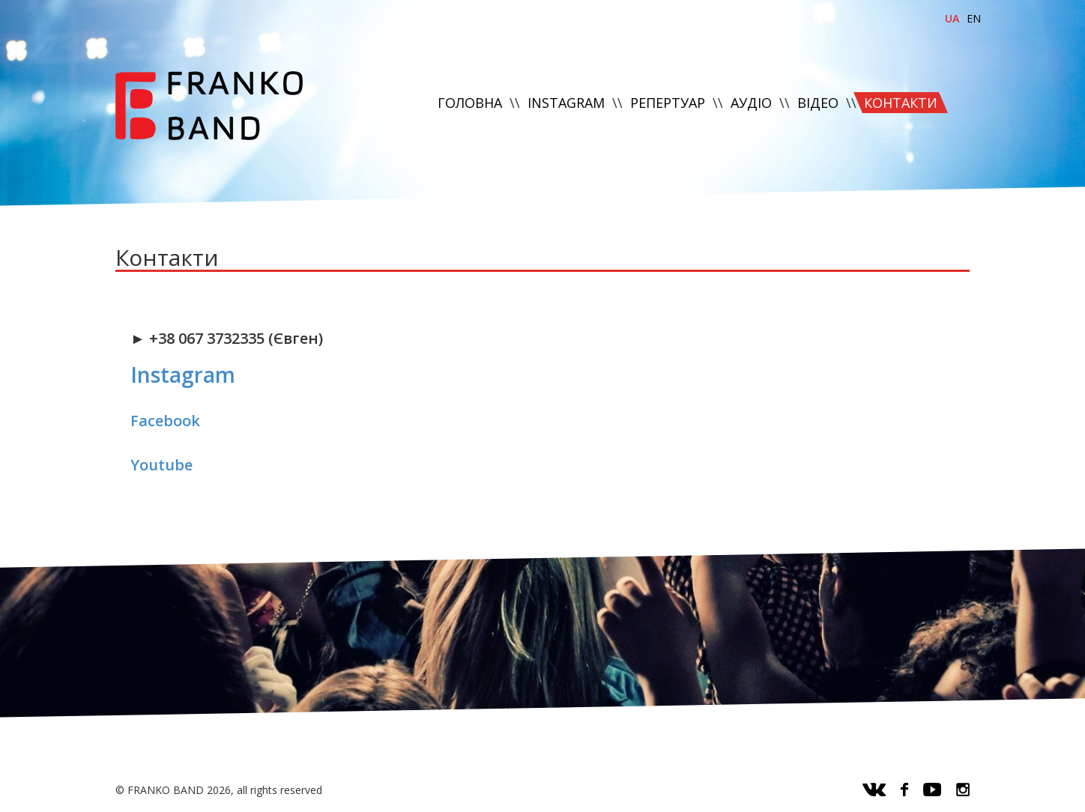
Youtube (161, 465)
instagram (963, 789)
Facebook (165, 420)
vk (874, 789)
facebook (904, 789)
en (974, 18)
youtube (932, 789)
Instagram (182, 374)
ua (952, 18)
